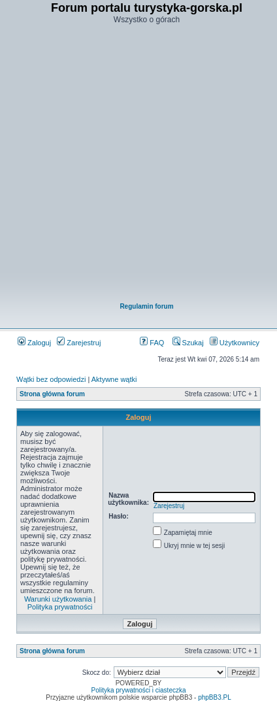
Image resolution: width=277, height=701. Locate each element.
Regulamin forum (146, 306)
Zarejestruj (79, 343)
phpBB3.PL (214, 697)
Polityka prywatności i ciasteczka (138, 690)
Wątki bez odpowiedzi (51, 379)
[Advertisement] (138, 165)
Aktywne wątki (114, 379)
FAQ (152, 343)
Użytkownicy (234, 343)
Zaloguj (34, 343)
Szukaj (188, 343)
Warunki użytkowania (58, 599)
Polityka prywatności (60, 607)
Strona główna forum (52, 394)
